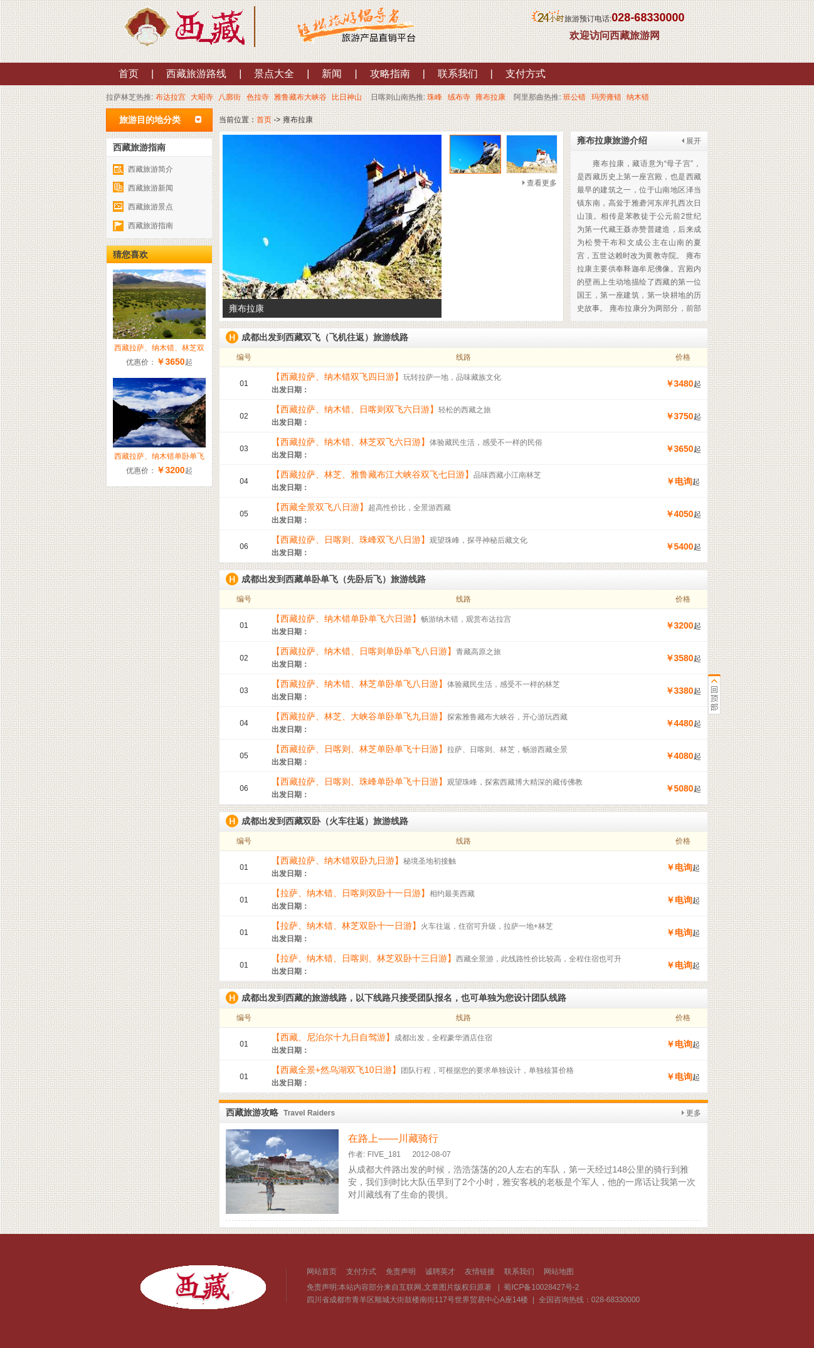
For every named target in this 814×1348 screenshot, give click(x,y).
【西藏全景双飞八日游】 (320, 507)
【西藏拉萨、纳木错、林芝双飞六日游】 (351, 442)
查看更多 (542, 183)
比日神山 (347, 97)
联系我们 (458, 73)
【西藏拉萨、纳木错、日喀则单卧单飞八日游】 (364, 651)
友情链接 (480, 1271)
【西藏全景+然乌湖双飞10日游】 (336, 1070)
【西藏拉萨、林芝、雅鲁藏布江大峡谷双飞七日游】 (372, 474)
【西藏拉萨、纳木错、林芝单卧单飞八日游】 (359, 684)
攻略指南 (390, 73)
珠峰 (434, 97)
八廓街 (229, 97)
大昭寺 (202, 97)
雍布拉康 (490, 97)
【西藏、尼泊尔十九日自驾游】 (333, 1037)
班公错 (574, 97)
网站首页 (322, 1271)
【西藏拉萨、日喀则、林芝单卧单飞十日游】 (359, 749)
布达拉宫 (171, 97)
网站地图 (559, 1271)
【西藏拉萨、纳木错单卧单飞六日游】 (346, 619)
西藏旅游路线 (196, 73)
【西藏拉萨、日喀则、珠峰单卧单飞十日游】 (359, 781)
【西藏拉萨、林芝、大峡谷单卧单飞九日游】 (359, 716)
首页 (129, 73)
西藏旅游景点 (150, 206)
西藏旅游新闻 (150, 188)
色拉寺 (257, 97)
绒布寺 (459, 97)
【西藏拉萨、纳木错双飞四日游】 (337, 377)
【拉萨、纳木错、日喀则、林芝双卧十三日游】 (364, 958)
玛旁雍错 (606, 97)
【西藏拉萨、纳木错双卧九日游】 (337, 860)
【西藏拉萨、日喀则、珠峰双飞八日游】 (351, 540)
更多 (693, 1113)
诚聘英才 (440, 1271)
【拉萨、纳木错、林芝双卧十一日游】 (346, 926)
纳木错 (637, 97)
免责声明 (401, 1271)
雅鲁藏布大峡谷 (300, 97)
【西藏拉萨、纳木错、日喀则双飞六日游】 (355, 409)
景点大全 (274, 73)
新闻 (332, 73)
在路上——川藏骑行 (393, 1138)
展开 (693, 141)
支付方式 (525, 73)
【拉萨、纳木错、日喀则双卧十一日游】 (351, 893)
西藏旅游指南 (150, 225)
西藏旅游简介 (150, 169)
